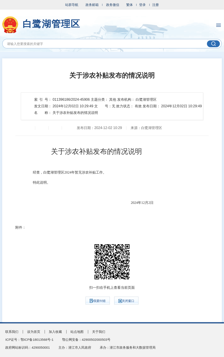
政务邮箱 (92, 5)
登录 (142, 5)
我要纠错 (98, 301)
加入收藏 (55, 332)
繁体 (129, 5)
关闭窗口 (126, 301)
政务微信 (112, 5)
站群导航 (71, 5)
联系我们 (11, 332)
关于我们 (98, 332)
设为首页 (33, 332)
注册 (155, 5)
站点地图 (77, 332)
